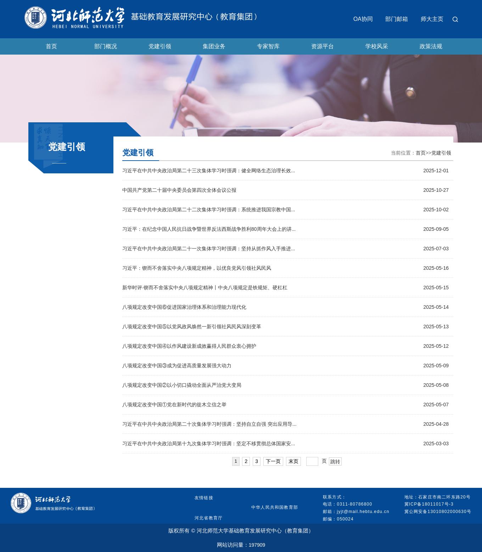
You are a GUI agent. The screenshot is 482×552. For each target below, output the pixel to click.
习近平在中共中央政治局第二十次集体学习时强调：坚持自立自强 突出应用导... (209, 424)
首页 (51, 46)
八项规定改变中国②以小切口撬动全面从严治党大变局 (181, 385)
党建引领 (159, 46)
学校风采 (376, 46)
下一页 (273, 461)
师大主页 (432, 19)
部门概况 (105, 46)
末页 (293, 461)
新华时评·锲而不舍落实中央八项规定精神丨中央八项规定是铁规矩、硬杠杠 (204, 287)
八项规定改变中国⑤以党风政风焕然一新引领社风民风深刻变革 (191, 326)
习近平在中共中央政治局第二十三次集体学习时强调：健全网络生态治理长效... (208, 170)
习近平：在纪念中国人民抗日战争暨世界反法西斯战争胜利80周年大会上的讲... (209, 229)
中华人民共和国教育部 (274, 507)
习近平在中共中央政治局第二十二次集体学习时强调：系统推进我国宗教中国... (208, 209)
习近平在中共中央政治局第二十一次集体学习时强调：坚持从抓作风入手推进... (208, 248)
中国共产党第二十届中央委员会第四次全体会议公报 (179, 190)
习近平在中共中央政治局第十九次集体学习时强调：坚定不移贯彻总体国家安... (208, 443)
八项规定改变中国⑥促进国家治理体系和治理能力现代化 (184, 307)
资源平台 (322, 46)
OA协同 (363, 19)
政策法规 (431, 46)
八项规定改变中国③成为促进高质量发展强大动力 (176, 365)
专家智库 (268, 46)
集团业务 (214, 46)
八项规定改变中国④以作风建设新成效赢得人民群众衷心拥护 (189, 346)
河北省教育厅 (209, 517)
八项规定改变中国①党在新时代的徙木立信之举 (174, 404)
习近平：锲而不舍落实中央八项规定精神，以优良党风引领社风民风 (196, 268)
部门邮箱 (396, 19)
